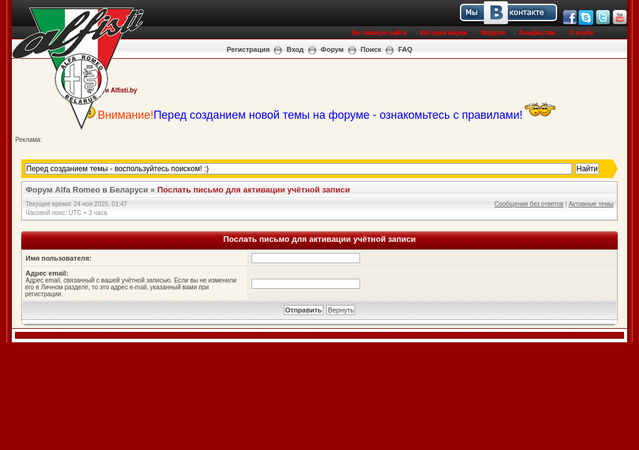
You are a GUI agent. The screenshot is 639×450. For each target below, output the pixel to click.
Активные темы (590, 204)
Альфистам (537, 32)
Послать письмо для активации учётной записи (253, 189)
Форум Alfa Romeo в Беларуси (87, 189)
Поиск (371, 49)
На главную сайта (378, 32)
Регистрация (248, 49)
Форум (332, 49)
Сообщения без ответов (528, 204)
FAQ (405, 49)
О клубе (581, 32)
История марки (444, 32)
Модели (493, 32)
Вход (294, 49)
